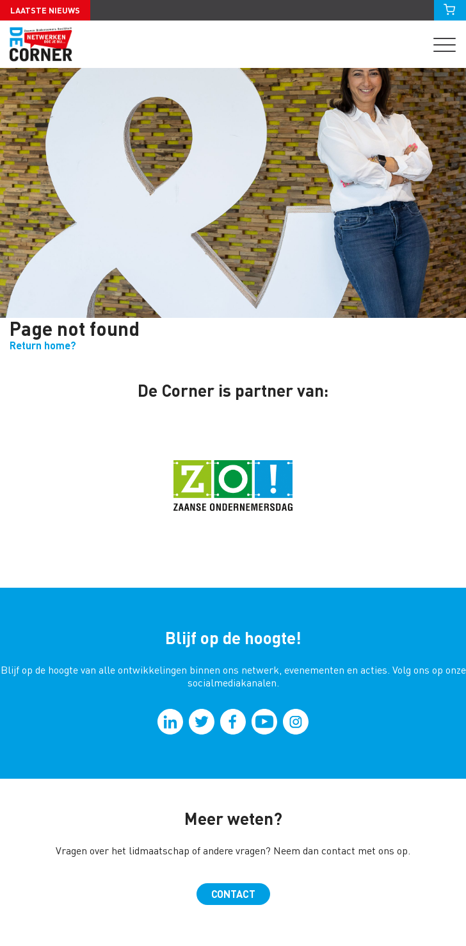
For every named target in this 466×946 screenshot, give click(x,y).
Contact (233, 893)
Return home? (43, 345)
